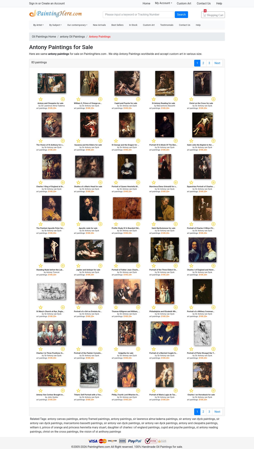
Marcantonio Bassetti (166, 106)
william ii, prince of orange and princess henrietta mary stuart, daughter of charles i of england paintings (95, 427)
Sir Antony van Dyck (90, 106)
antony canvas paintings (63, 419)
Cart (213, 13)
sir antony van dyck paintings (197, 419)
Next (217, 63)
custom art (176, 54)
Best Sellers (117, 25)
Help (219, 3)
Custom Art (184, 3)
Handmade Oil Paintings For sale (55, 14)
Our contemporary (76, 25)
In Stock (133, 25)
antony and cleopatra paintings (198, 423)
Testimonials (166, 25)
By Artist (37, 25)
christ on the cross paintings (60, 431)
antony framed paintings (94, 419)
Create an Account (53, 3)
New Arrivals (99, 25)
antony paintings (121, 419)
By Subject (54, 25)
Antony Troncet (52, 272)
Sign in (33, 3)
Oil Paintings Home (44, 36)
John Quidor (53, 397)
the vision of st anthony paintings (100, 431)
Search (181, 14)
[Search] (138, 14)
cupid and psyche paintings (178, 427)
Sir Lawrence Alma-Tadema (53, 106)
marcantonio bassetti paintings (83, 423)
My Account (163, 3)
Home (146, 3)
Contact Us (204, 3)
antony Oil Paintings (72, 36)
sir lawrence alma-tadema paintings (155, 419)
